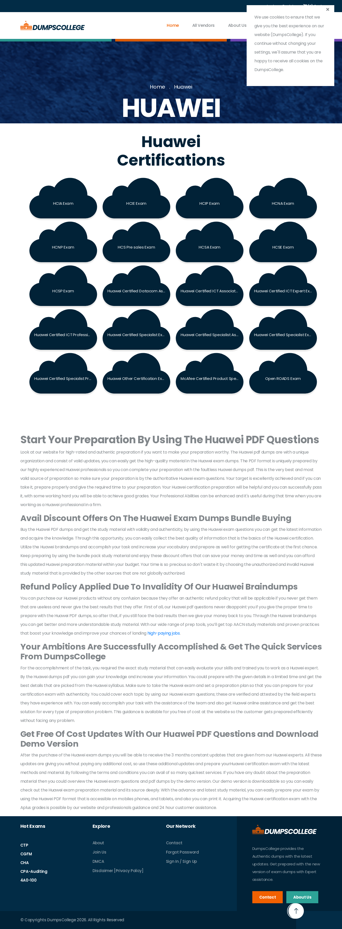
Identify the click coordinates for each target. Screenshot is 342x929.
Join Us (99, 852)
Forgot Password (182, 852)
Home (173, 25)
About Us (237, 25)
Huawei (183, 86)
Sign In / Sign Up (181, 861)
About (98, 843)
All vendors (203, 25)
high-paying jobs (163, 633)
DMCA (98, 861)
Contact (174, 843)
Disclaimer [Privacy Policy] (118, 870)
